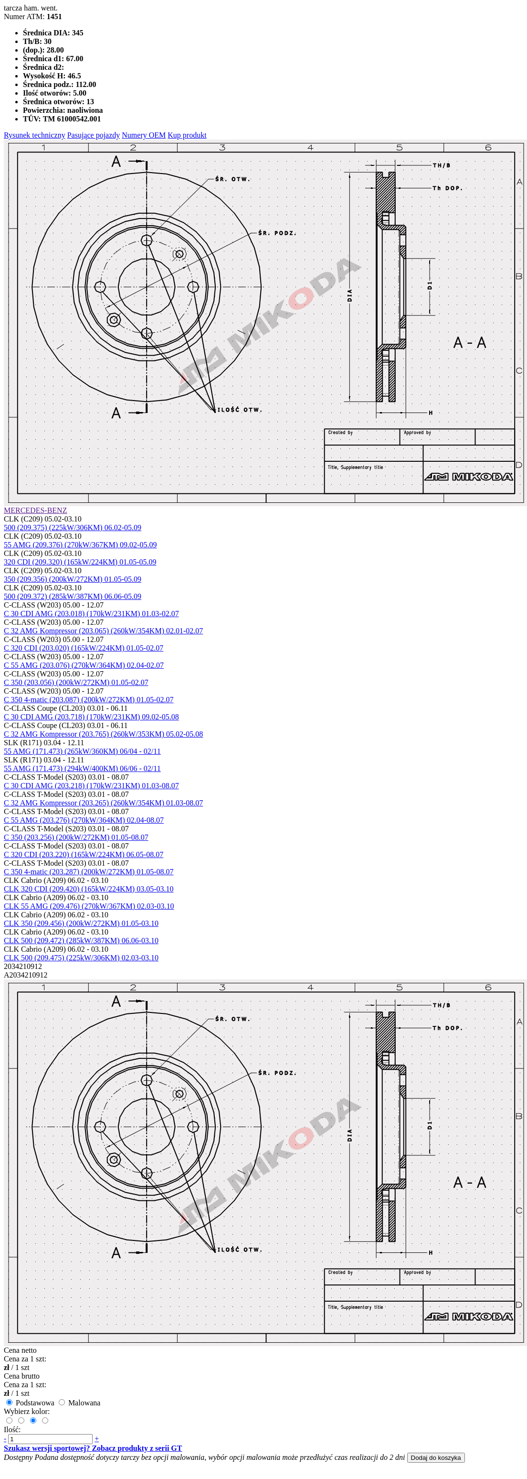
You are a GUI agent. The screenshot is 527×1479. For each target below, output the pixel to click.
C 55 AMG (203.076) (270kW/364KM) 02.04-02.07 (84, 665)
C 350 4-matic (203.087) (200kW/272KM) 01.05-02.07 (89, 700)
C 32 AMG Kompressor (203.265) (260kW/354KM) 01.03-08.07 (103, 803)
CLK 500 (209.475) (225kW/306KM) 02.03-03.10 (81, 958)
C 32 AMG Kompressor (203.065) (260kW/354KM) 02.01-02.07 (103, 631)
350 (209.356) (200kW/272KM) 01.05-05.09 (72, 579)
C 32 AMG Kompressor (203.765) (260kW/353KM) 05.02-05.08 (103, 734)
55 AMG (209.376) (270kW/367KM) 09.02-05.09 (80, 545)
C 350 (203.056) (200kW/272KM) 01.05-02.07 (76, 682)
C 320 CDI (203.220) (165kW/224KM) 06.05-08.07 (83, 854)
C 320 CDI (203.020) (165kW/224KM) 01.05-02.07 (83, 648)
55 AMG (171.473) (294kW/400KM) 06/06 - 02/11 (82, 768)
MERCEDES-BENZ (35, 510)
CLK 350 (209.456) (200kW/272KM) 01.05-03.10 (81, 923)
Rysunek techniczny (34, 135)
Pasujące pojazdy (93, 135)
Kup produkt (187, 135)
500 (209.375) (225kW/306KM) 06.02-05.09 (72, 527)
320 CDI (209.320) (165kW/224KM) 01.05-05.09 (80, 562)
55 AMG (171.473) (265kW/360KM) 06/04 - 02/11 (82, 751)
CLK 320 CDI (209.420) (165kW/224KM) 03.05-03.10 (89, 889)
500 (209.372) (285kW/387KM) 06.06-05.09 (72, 596)
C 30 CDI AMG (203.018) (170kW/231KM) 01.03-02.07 (91, 613)
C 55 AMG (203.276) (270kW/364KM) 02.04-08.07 (84, 820)
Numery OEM (144, 135)
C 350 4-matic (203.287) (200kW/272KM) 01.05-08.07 (89, 872)
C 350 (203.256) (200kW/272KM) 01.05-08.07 (76, 837)
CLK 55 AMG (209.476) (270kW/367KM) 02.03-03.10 (89, 906)
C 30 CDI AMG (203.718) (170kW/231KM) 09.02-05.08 (91, 717)
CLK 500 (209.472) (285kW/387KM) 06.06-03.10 (81, 940)
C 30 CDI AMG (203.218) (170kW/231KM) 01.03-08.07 (91, 786)
